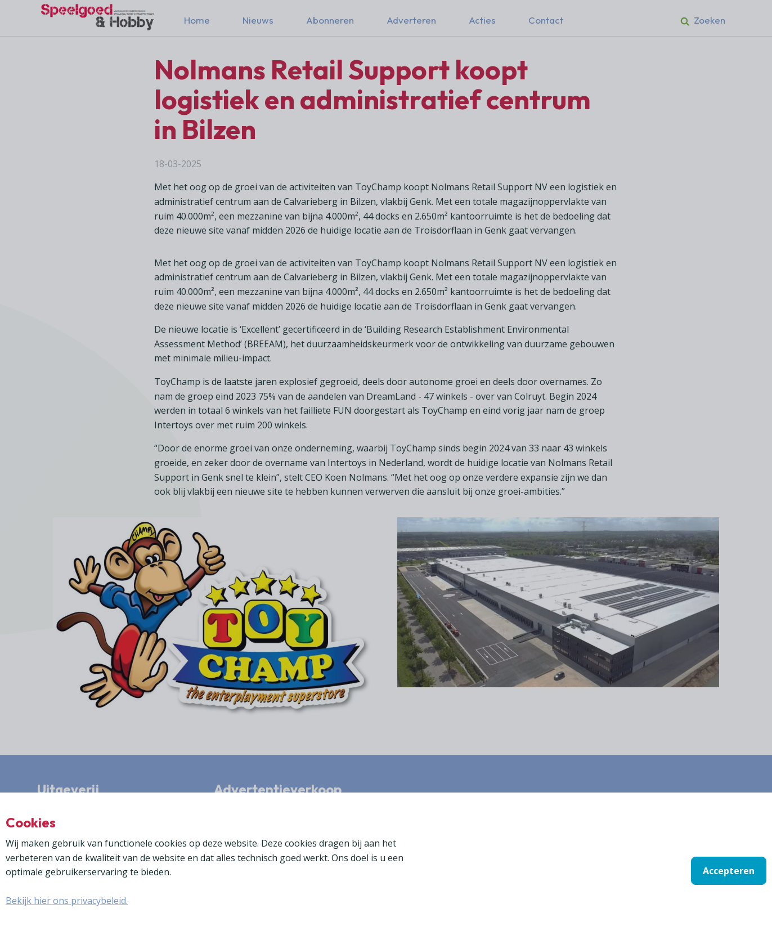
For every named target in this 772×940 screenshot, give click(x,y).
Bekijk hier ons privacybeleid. (67, 900)
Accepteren (729, 871)
